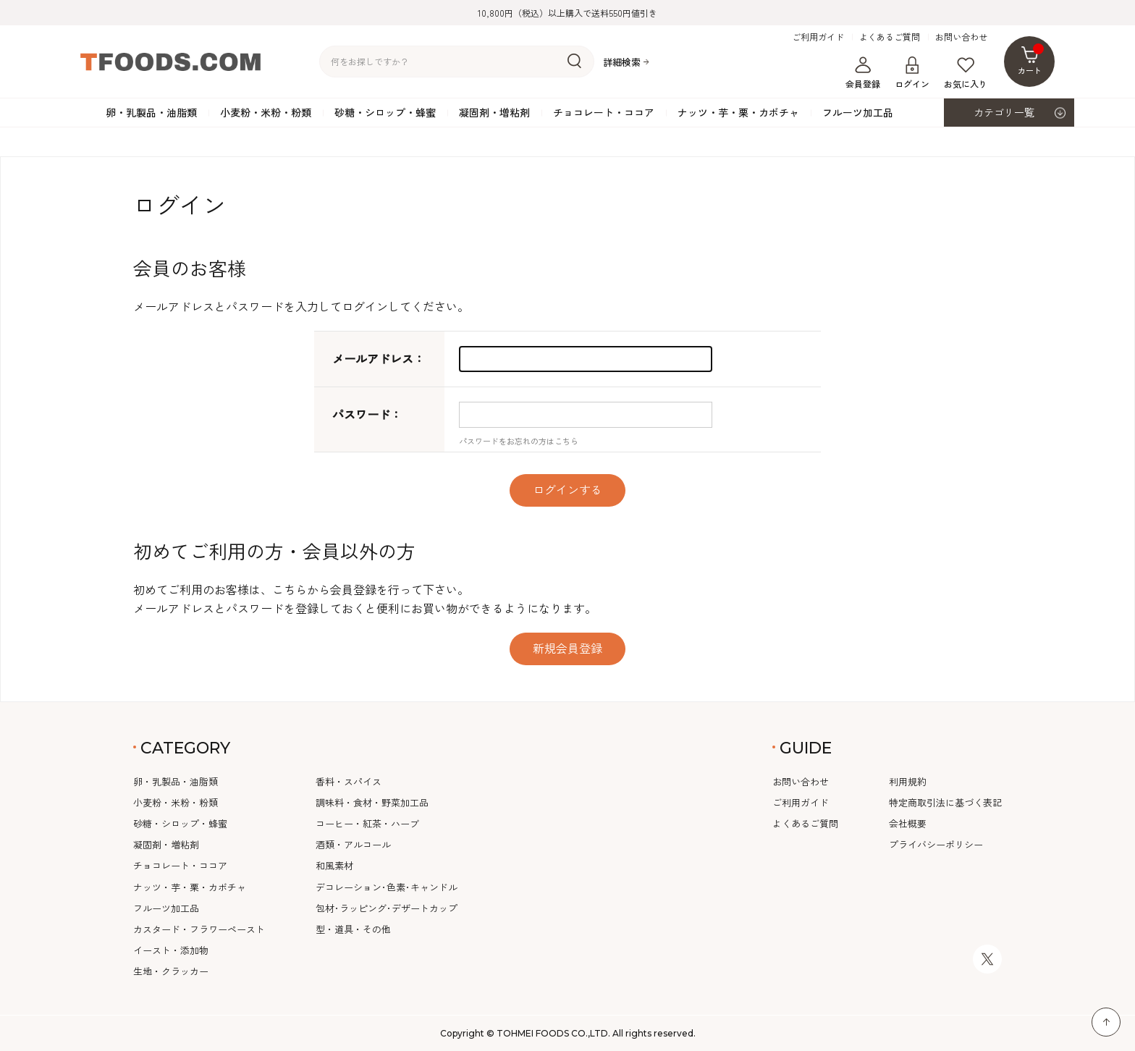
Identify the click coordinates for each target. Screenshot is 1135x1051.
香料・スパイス (348, 781)
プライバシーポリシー (936, 844)
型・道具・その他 (353, 929)
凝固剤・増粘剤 (494, 112)
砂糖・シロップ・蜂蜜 (385, 112)
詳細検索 (622, 62)
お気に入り (965, 73)
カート (1031, 59)
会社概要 (908, 823)
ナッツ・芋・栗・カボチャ (738, 112)
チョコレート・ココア (603, 112)
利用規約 (908, 781)
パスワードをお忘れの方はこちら (518, 441)
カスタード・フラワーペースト (199, 929)
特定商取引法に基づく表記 (945, 802)
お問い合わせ (961, 37)
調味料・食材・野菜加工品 (372, 802)
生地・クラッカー (170, 971)
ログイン (912, 73)
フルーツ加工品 (857, 112)
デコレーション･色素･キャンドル (386, 887)
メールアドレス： (378, 358)
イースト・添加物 (170, 950)
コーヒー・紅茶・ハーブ (367, 823)
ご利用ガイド (818, 37)
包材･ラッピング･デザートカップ (386, 908)
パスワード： (367, 414)
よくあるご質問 (889, 37)
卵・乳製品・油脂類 (151, 112)
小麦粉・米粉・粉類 (265, 112)
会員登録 (862, 73)
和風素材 (334, 865)
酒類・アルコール (353, 844)
